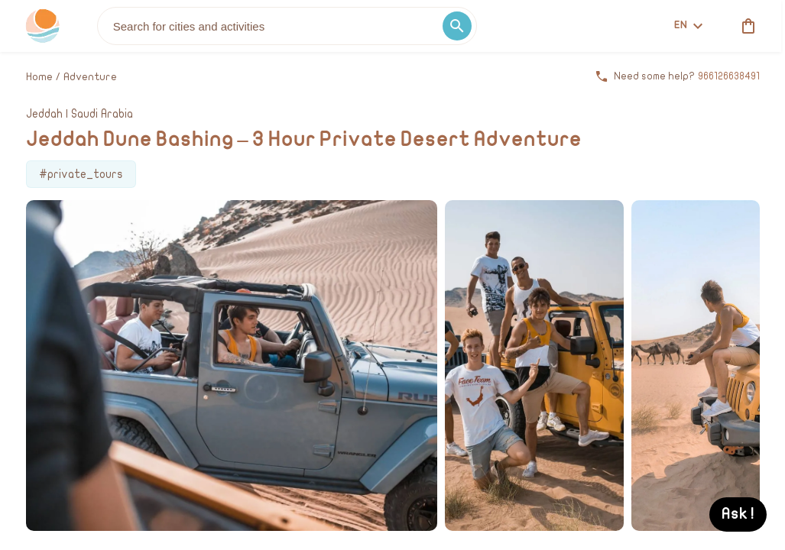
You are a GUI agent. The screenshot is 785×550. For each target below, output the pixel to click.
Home (39, 76)
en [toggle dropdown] (688, 26)
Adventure (90, 76)
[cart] (745, 26)
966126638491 (729, 76)
